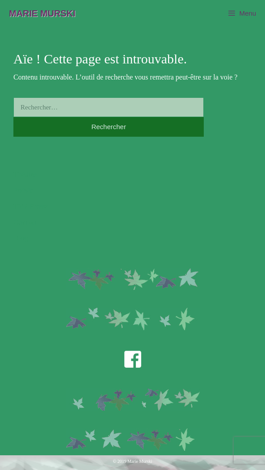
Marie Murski (42, 13)
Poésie (23, 190)
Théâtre (25, 174)
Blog (20, 238)
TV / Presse (31, 206)
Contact (25, 222)
